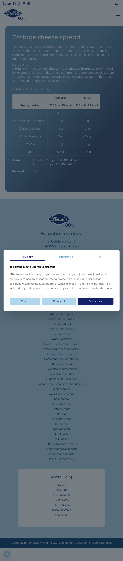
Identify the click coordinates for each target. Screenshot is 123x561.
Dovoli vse (95, 301)
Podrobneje (66, 256)
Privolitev (27, 256)
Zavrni (25, 301)
